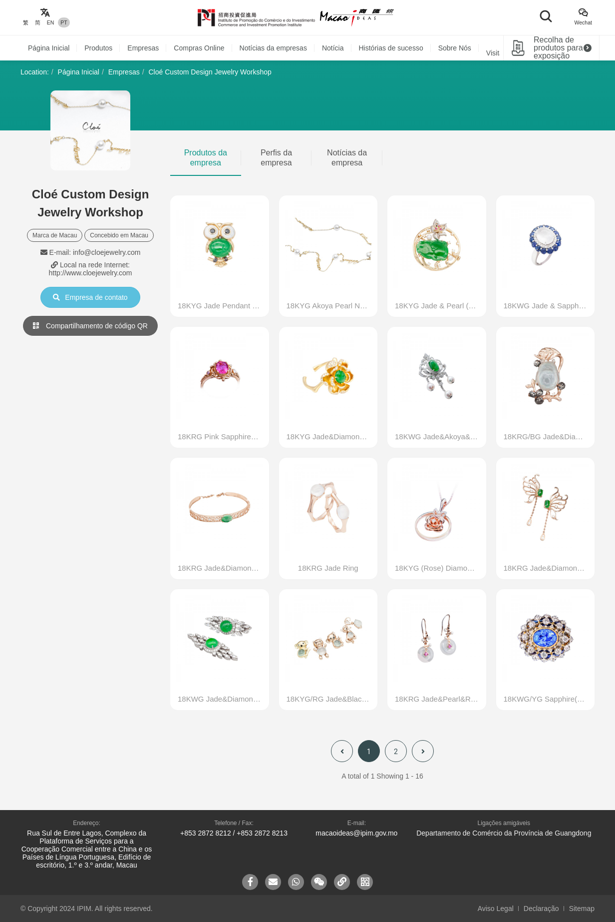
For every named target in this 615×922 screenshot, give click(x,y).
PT (63, 22)
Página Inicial (48, 48)
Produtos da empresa (205, 157)
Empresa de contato (90, 297)
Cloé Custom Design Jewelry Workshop (209, 72)
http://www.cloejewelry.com (90, 273)
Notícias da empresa (347, 157)
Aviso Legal (496, 909)
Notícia (333, 48)
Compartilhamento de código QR (90, 326)
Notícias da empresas (273, 48)
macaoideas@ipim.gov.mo (356, 833)
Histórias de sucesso (391, 48)
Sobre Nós (454, 48)
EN (50, 22)
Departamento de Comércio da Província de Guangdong (503, 833)
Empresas (143, 48)
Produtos (98, 48)
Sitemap (582, 909)
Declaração (541, 909)
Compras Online (199, 48)
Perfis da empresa (276, 157)
